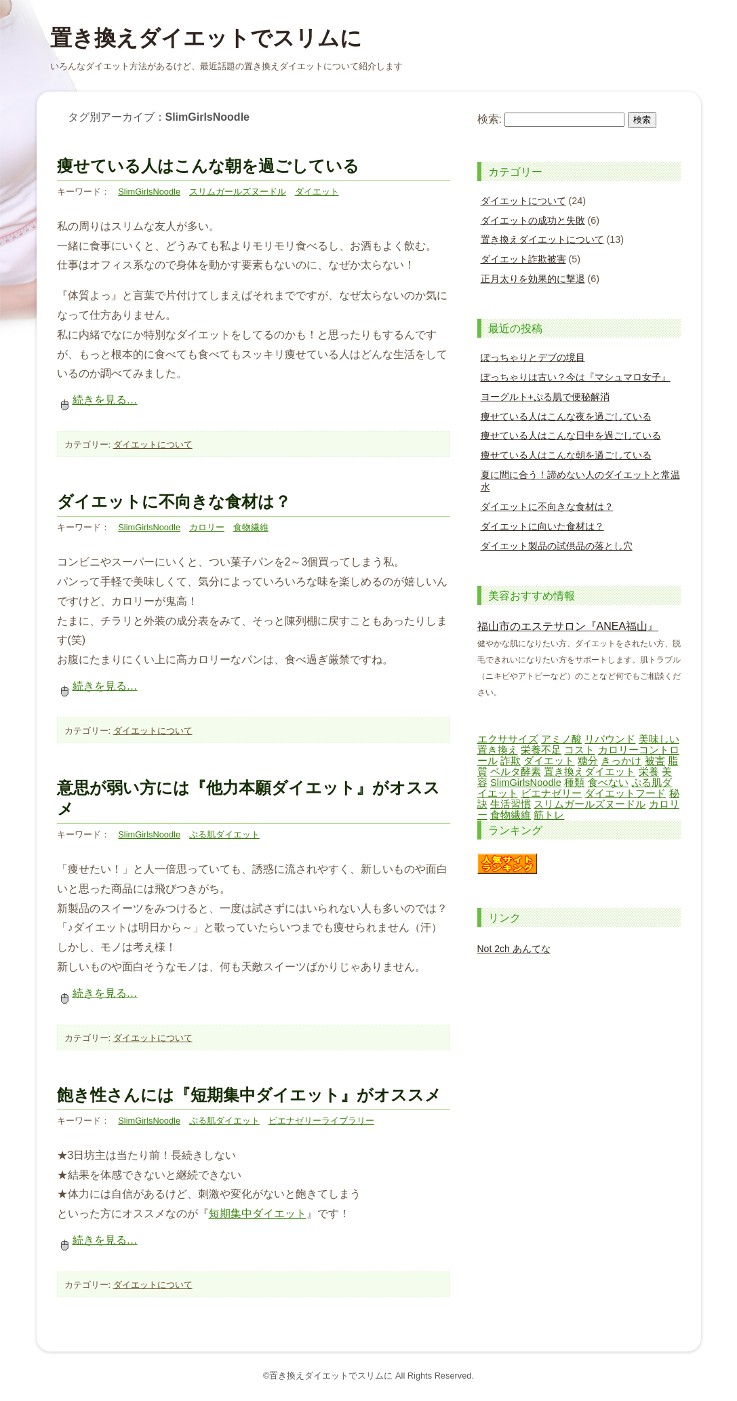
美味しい (659, 739)
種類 (574, 782)
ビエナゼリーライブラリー (321, 1121)
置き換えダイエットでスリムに (206, 38)
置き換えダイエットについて (542, 239)
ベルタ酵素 (515, 771)
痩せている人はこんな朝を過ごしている (208, 166)
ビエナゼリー (551, 793)
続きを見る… (97, 400)
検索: (489, 119)
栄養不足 (541, 750)
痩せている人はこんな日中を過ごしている (571, 435)
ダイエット (317, 191)
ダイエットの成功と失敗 (533, 220)
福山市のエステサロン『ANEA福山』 (568, 626)
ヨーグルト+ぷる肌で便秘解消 (545, 396)
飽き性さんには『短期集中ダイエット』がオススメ (249, 1095)
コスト (579, 750)
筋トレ (549, 815)
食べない (608, 782)
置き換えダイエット (589, 771)
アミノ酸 (561, 739)
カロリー (206, 527)
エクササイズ (507, 739)
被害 (655, 760)
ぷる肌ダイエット (224, 834)
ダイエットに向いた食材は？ (542, 526)
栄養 (649, 771)
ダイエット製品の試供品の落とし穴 (557, 545)
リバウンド (609, 739)
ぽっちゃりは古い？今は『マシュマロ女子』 (576, 377)
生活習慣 (510, 804)
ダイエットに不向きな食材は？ (174, 501)
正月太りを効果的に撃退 (533, 278)
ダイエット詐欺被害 (523, 259)
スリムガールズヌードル (237, 191)
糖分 (588, 760)
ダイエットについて (153, 444)
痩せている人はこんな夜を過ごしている (566, 416)
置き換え (497, 750)
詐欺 (510, 760)
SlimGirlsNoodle (149, 191)
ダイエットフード (625, 793)
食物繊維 (250, 527)
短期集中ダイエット (257, 1213)
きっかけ (621, 760)
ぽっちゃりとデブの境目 (533, 357)
